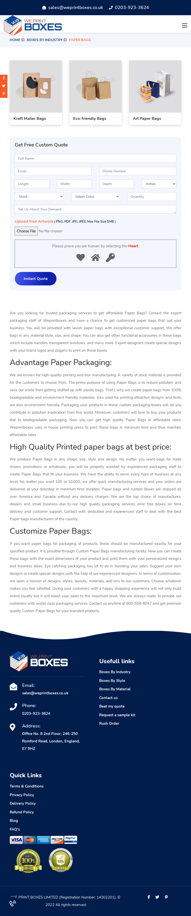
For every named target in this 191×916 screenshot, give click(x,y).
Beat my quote (112, 706)
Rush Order (109, 723)
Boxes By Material (115, 689)
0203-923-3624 (132, 7)
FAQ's (15, 829)
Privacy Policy (22, 794)
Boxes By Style (112, 680)
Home (15, 40)
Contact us (108, 697)
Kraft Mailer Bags (29, 120)
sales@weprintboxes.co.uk (75, 7)
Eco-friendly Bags (89, 120)
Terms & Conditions (27, 786)
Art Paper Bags (147, 120)
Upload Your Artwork (65, 221)
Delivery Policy (23, 803)
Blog (14, 820)
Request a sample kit (117, 715)
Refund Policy (22, 812)
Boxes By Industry (44, 40)
